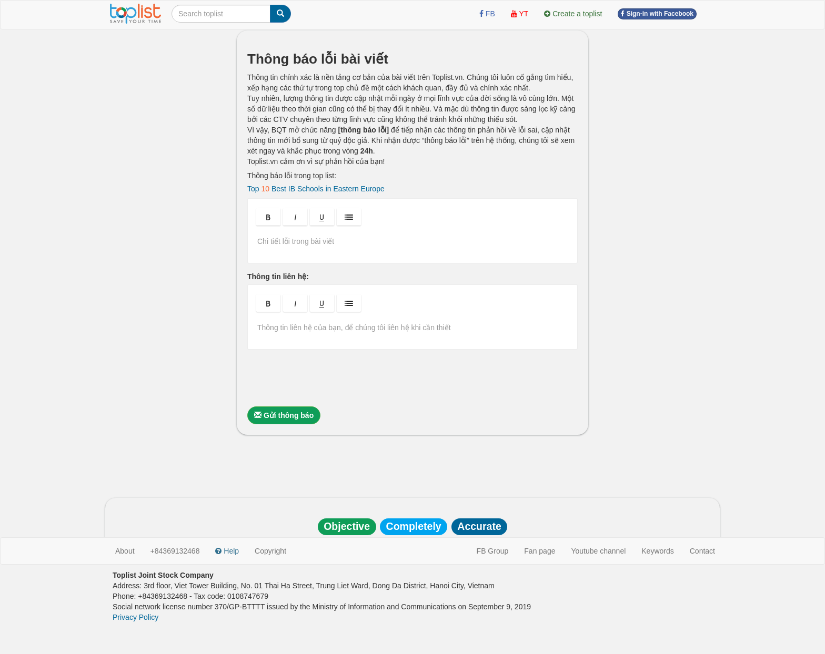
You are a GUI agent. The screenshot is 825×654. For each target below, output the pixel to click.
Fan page (539, 551)
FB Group (493, 551)
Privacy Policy (135, 617)
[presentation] (327, 377)
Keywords (657, 551)
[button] (268, 217)
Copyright (270, 551)
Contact (702, 551)
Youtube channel (598, 551)
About (125, 551)
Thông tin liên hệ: (278, 276)
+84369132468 (175, 551)
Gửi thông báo (284, 415)
